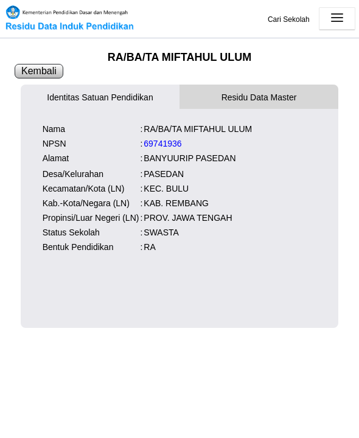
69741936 (162, 143)
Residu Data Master (259, 97)
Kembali (39, 71)
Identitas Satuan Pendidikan (100, 97)
